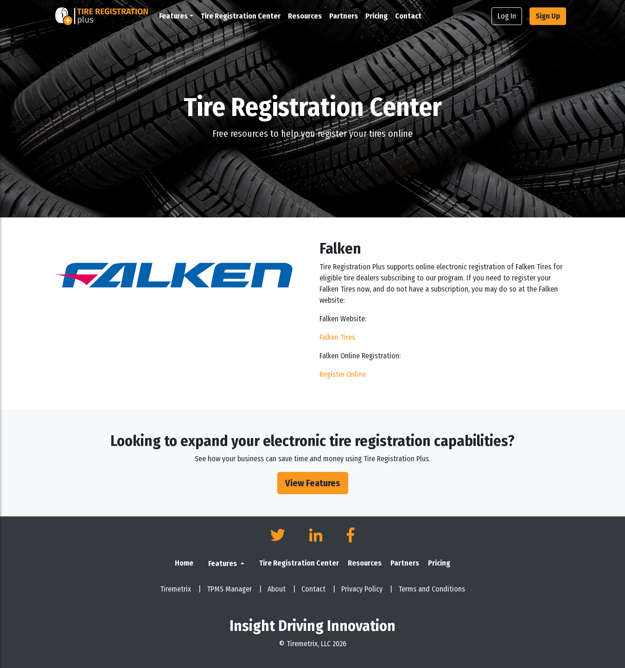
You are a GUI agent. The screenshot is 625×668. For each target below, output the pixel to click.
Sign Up (548, 16)
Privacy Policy (367, 589)
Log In (506, 16)
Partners (343, 16)
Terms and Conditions (431, 589)
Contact (408, 16)
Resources (305, 16)
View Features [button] (312, 483)
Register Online (342, 374)
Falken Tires (337, 337)
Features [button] (173, 16)
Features (223, 563)
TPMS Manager (234, 589)
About (282, 589)
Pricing (376, 16)
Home (184, 563)
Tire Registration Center (241, 16)
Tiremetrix (180, 589)
